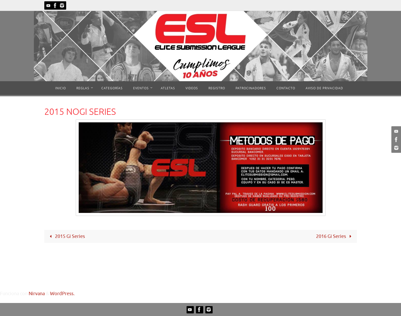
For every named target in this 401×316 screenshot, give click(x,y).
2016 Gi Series (335, 236)
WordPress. (62, 293)
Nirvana (37, 293)
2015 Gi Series (66, 236)
